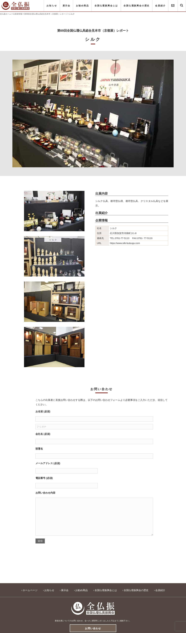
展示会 (66, 6)
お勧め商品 (82, 6)
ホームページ (30, 590)
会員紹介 (160, 6)
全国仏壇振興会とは (106, 6)
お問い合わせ (93, 628)
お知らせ (51, 6)
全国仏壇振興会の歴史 (137, 6)
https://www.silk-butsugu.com (125, 243)
